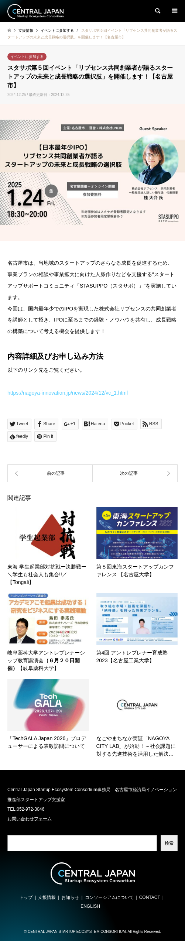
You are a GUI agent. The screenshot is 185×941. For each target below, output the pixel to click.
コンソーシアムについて (109, 897)
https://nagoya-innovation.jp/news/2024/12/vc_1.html (67, 393)
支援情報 (47, 897)
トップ (25, 897)
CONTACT (149, 897)
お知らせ (70, 897)
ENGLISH (90, 906)
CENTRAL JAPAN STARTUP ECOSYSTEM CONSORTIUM (77, 932)
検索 (169, 843)
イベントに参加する (27, 57)
